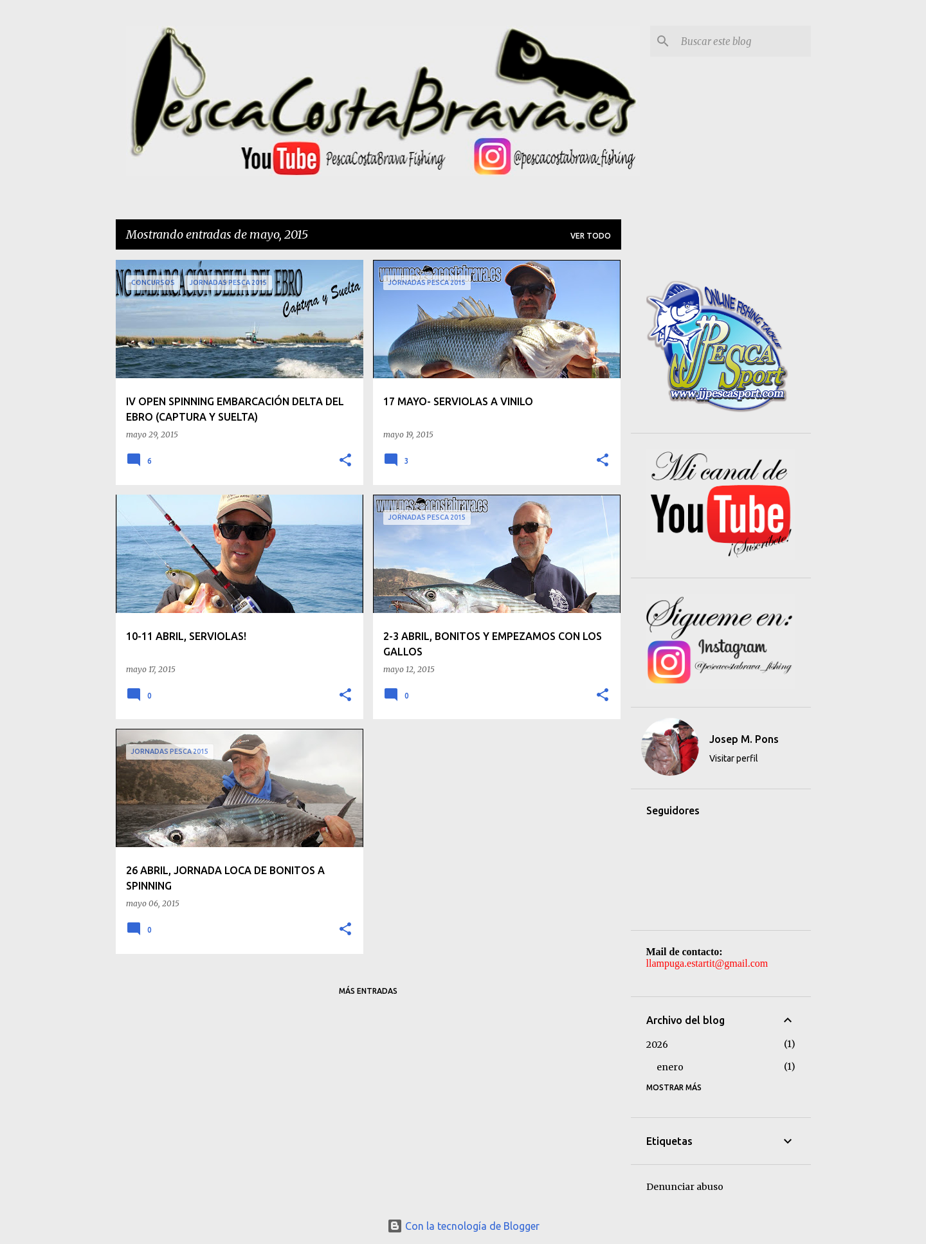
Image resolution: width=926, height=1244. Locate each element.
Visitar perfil (733, 758)
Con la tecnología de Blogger (463, 1226)
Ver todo (590, 236)
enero (670, 1067)
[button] (345, 461)
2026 (657, 1044)
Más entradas (368, 991)
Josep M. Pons (744, 739)
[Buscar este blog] (743, 41)
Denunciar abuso (684, 1187)
